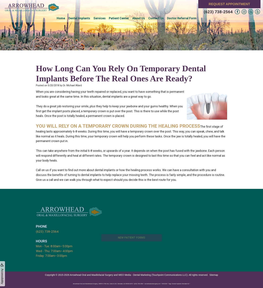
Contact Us (156, 18)
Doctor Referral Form (182, 18)
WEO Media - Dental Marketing (134, 274)
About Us (138, 18)
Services (99, 18)
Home (61, 18)
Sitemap (213, 274)
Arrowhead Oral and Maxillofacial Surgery (91, 274)
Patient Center (119, 18)
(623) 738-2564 (218, 12)
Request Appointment (229, 4)
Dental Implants (79, 18)
